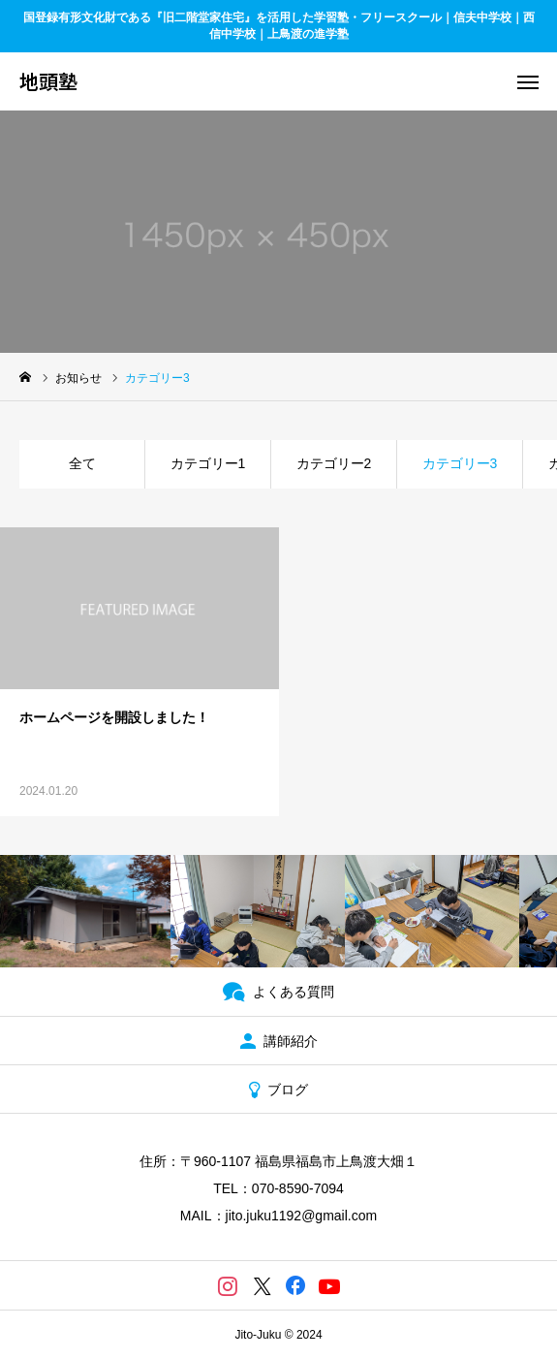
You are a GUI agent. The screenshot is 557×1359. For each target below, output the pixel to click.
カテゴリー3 (460, 463)
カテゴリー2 (334, 463)
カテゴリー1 (208, 463)
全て (82, 463)
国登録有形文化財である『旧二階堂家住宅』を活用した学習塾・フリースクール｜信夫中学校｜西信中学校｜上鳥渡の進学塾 (279, 26)
